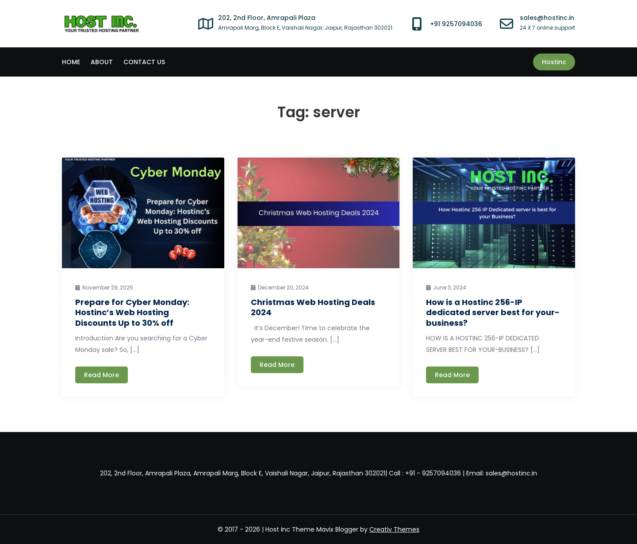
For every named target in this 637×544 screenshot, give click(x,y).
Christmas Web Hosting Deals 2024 (313, 307)
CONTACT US (144, 62)
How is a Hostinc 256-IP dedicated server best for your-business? (493, 312)
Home (71, 62)
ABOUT (102, 62)
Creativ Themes (394, 529)
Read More (101, 374)
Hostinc (554, 62)
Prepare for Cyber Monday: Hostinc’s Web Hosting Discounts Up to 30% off (132, 312)
